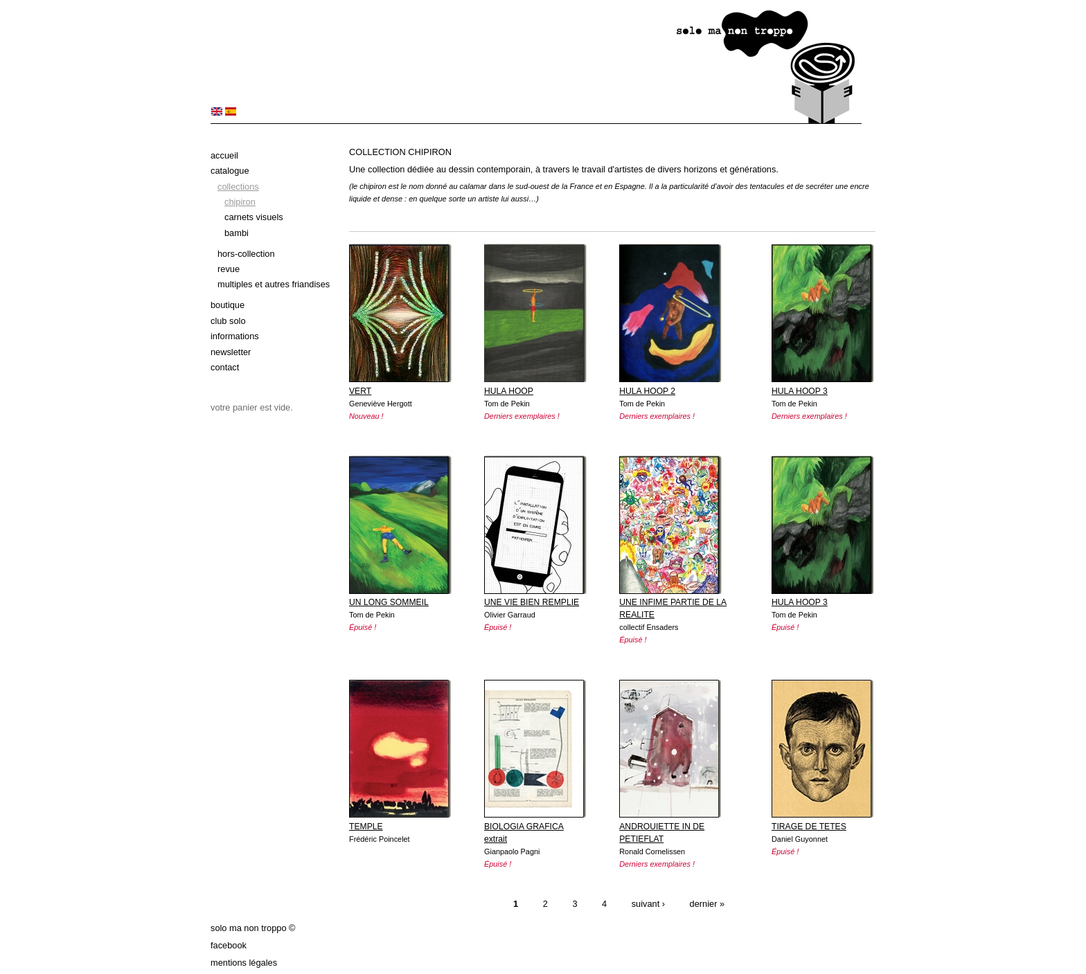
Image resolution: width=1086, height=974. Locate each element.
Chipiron (240, 202)
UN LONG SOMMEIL (389, 602)
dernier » (707, 904)
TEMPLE (366, 826)
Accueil (224, 155)
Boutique (227, 305)
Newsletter (231, 352)
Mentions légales (244, 962)
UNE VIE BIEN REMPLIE (531, 602)
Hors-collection (246, 254)
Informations (235, 336)
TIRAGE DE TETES (809, 826)
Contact (225, 367)
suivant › (648, 904)
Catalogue (230, 170)
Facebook (229, 945)
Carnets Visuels (253, 217)
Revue (228, 269)
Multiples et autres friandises (273, 284)
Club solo (228, 321)
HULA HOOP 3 (800, 391)
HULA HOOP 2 (647, 391)
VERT (360, 391)
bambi (236, 233)
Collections (238, 186)
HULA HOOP (508, 391)
